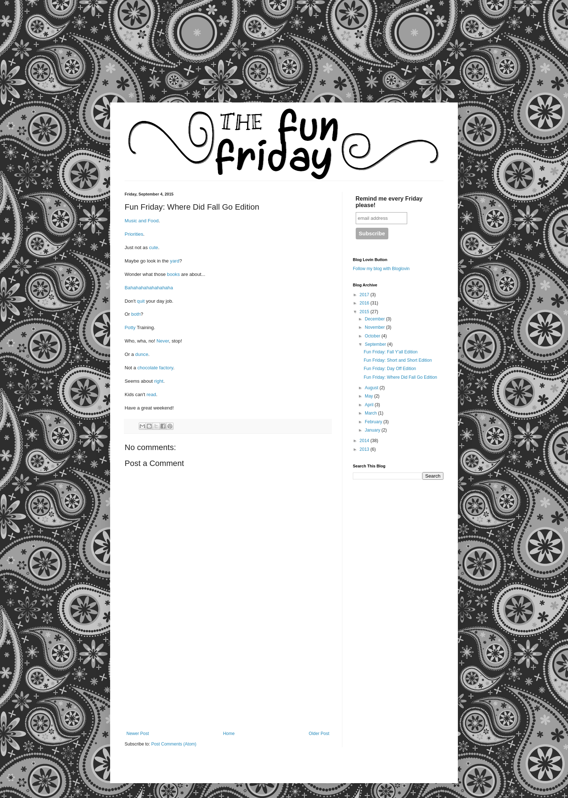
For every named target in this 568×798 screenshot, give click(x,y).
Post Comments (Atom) (173, 744)
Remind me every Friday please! (389, 202)
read (151, 394)
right (158, 381)
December (375, 319)
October (373, 336)
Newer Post (137, 733)
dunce (141, 354)
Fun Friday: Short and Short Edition (398, 360)
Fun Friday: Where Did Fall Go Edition (400, 377)
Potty (131, 327)
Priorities (134, 234)
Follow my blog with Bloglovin (381, 268)
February (374, 421)
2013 (365, 449)
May (369, 396)
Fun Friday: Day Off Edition (390, 368)
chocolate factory (155, 367)
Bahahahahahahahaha (149, 287)
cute (153, 247)
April (370, 404)
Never (162, 341)
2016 (365, 303)
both (136, 314)
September (376, 344)
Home (229, 733)
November (375, 327)
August (372, 387)
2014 (365, 440)
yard (174, 261)
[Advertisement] (68, 56)
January (373, 430)
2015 (365, 311)
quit (141, 301)
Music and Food (142, 220)
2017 (365, 294)
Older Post (319, 733)
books (174, 274)
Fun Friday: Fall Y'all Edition (391, 351)
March (371, 413)
